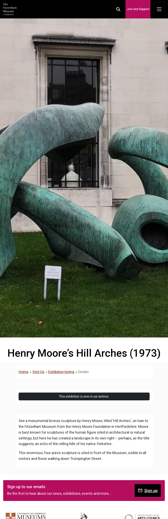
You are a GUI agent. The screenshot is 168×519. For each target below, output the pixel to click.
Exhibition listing (61, 372)
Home (23, 372)
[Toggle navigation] (159, 9)
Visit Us (38, 372)
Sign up (148, 490)
